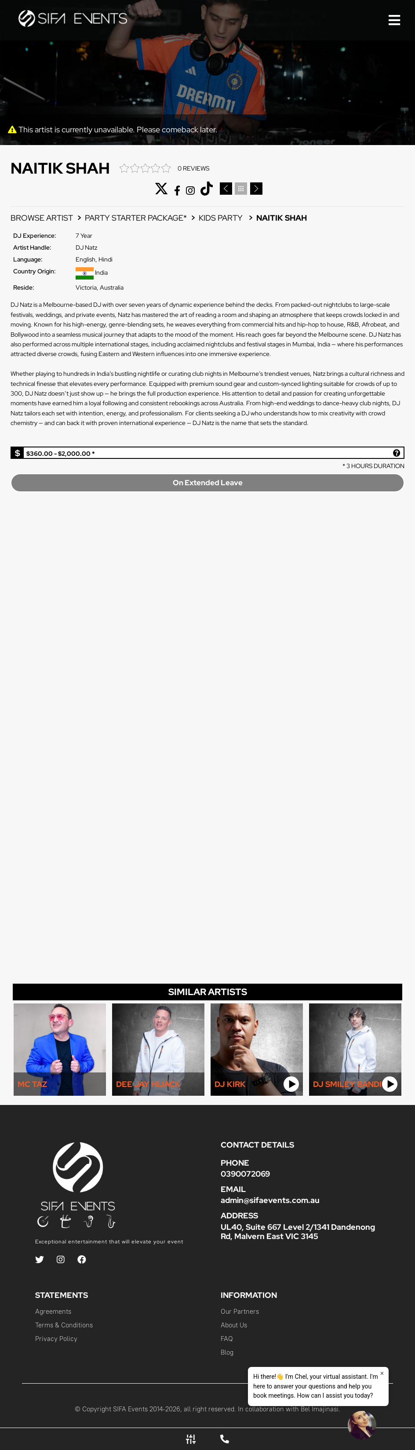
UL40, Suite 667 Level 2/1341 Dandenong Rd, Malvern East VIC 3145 (298, 1231)
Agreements (53, 1311)
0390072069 (245, 1174)
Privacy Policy (56, 1338)
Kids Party (221, 218)
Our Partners (240, 1311)
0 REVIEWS (193, 168)
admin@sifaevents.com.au (270, 1200)
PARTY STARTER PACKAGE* (136, 218)
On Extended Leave (208, 482)
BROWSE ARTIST (42, 218)
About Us (234, 1325)
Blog (227, 1352)
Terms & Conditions (64, 1325)
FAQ (227, 1338)
